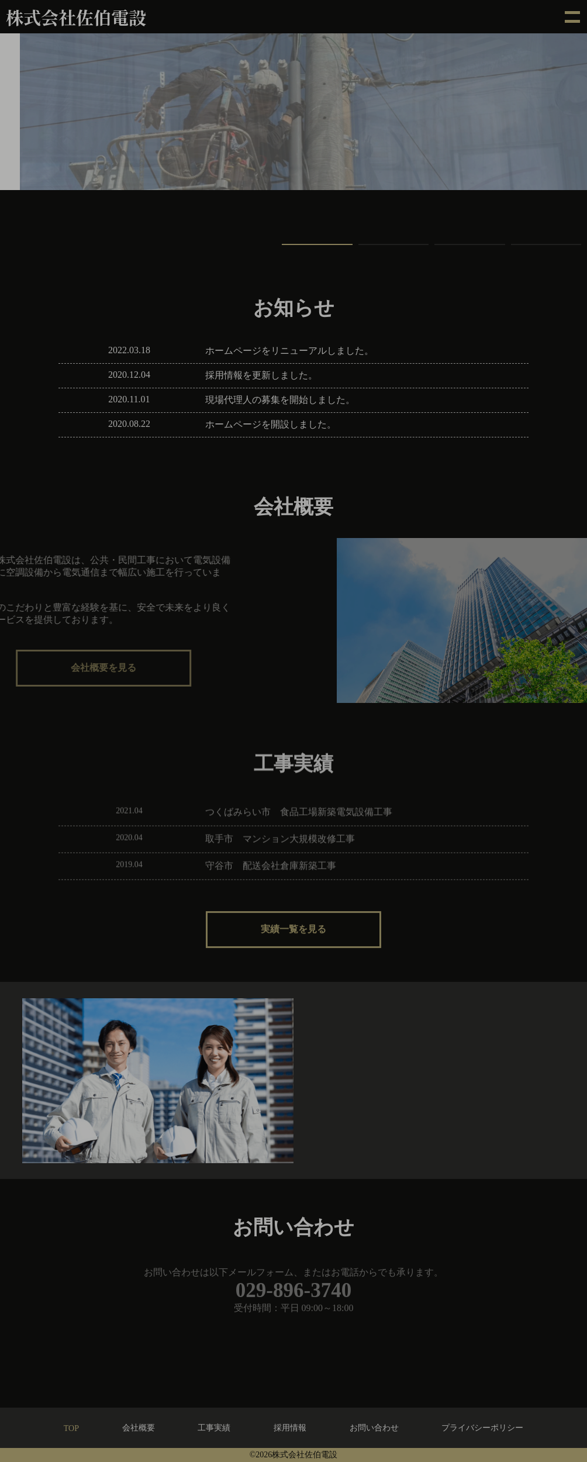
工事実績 (214, 1427)
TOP (71, 1428)
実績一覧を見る (293, 939)
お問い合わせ (374, 1427)
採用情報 (290, 1427)
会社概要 (138, 1427)
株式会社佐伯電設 (76, 17)
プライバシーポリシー (482, 1427)
